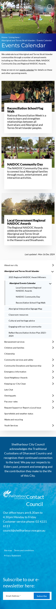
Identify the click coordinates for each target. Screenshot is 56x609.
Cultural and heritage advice (22, 320)
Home (4, 37)
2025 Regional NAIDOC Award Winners (27, 277)
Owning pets (10, 395)
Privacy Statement (12, 555)
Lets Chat (8, 389)
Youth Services (11, 425)
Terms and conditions (24, 550)
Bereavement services (14, 341)
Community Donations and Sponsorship (22, 365)
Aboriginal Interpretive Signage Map (25, 308)
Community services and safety (18, 359)
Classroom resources (18, 314)
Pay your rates (11, 401)
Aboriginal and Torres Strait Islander (18, 40)
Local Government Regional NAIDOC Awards (28, 289)
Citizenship (9, 353)
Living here (14, 37)
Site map (8, 550)
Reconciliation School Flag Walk (30, 302)
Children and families (14, 347)
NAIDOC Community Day (28, 296)
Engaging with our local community (25, 326)
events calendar (27, 70)
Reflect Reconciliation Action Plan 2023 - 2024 (28, 334)
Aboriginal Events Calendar (22, 283)
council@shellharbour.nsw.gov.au (24, 530)
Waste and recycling (13, 419)
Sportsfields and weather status (18, 413)
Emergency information (15, 371)
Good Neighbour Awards (15, 377)
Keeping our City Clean (15, 383)
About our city (11, 265)
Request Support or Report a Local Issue (22, 407)
